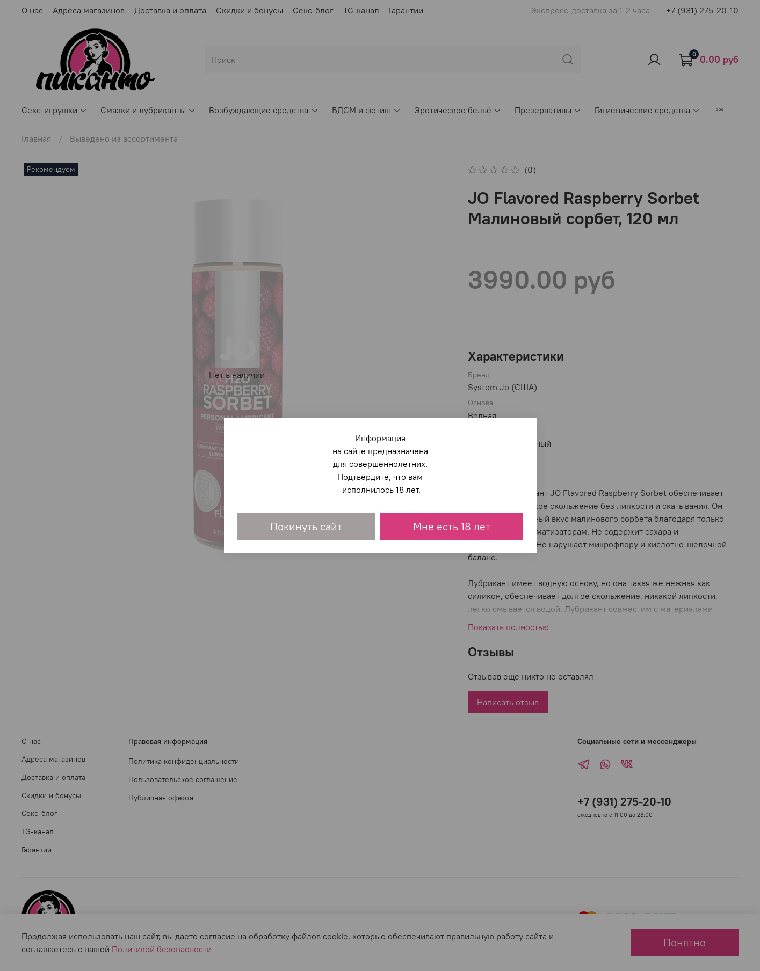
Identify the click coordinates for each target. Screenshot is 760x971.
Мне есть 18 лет (451, 526)
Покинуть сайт (306, 526)
